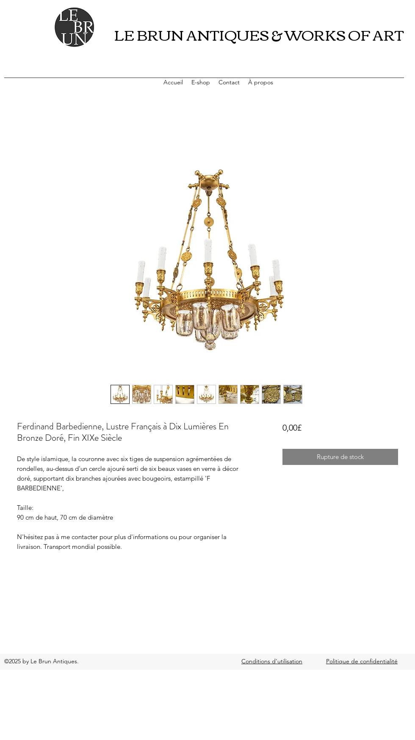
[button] (200, 82)
